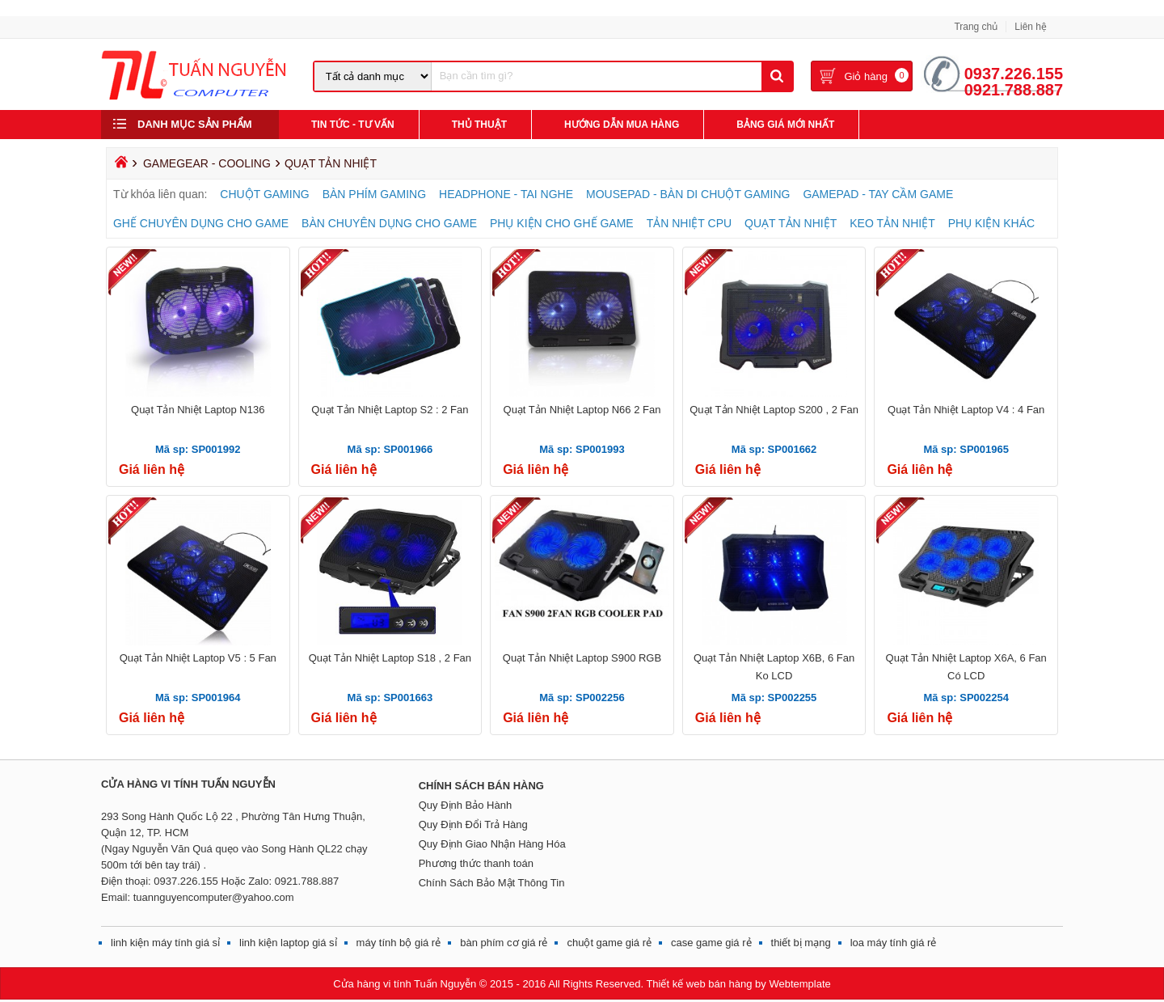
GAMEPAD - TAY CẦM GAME (878, 194)
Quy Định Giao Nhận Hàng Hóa (492, 844)
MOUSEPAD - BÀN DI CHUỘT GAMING (688, 194)
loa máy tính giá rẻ (893, 942)
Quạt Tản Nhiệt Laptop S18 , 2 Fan (390, 658)
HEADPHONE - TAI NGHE (506, 194)
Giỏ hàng (866, 76)
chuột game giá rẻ (609, 942)
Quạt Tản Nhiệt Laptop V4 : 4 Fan (966, 410)
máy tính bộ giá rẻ (398, 942)
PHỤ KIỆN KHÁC (991, 223)
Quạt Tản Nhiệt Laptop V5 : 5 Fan (198, 658)
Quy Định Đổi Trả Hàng (473, 824)
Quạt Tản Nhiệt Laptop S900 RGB (582, 658)
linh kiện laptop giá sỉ (288, 942)
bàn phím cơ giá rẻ (503, 942)
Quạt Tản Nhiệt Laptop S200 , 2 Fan (774, 410)
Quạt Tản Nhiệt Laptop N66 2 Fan (582, 410)
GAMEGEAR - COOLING (207, 163)
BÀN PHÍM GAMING (374, 194)
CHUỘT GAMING (264, 194)
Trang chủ (975, 26)
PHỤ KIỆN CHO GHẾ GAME (562, 223)
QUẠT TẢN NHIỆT (790, 223)
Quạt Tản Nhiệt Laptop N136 (197, 410)
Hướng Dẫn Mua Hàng (621, 124)
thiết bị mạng (801, 942)
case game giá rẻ (711, 942)
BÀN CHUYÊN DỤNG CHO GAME (389, 223)
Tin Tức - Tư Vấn (352, 124)
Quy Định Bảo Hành (465, 805)
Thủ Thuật (479, 124)
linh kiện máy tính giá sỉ (165, 942)
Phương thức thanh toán (476, 863)
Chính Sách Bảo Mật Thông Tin (492, 883)
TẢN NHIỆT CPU (689, 223)
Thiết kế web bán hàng (699, 984)
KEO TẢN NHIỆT (892, 223)
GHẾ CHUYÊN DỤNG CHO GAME (201, 223)
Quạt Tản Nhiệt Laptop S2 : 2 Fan (389, 410)
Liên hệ (1030, 26)
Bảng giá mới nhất (785, 124)
